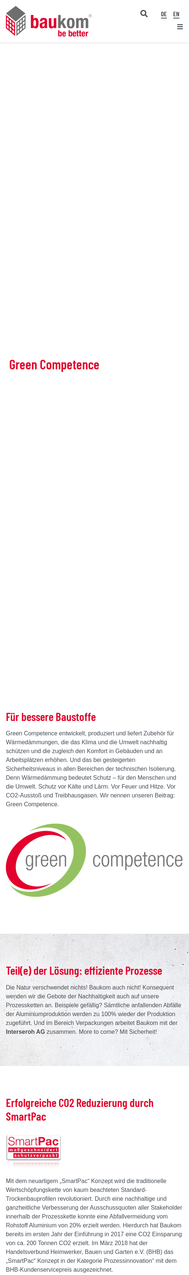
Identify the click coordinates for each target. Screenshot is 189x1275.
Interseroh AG (25, 1032)
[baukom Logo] (49, 9)
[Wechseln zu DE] (164, 13)
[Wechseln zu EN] (176, 13)
